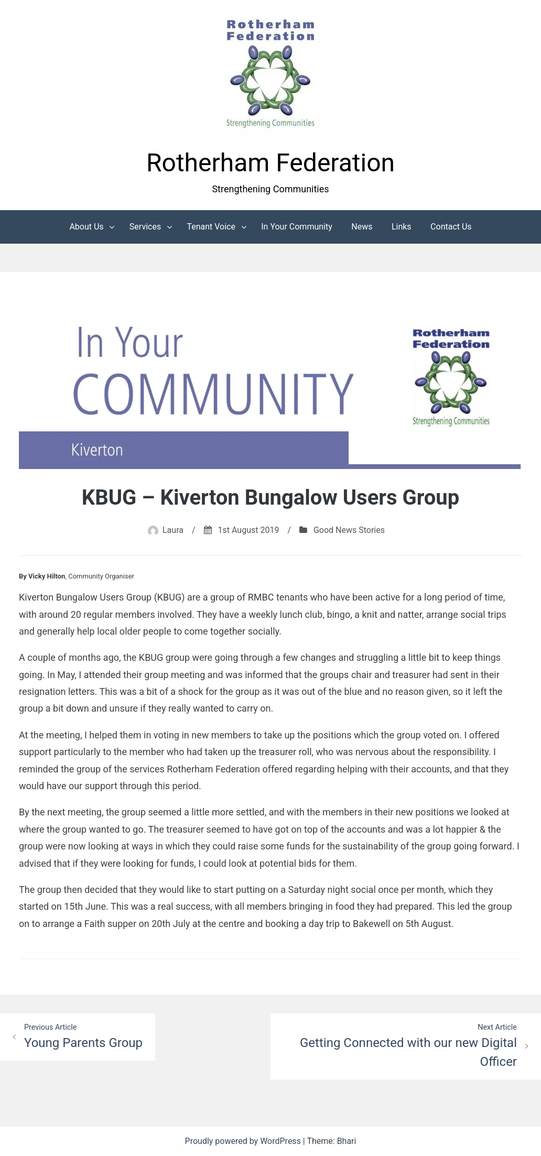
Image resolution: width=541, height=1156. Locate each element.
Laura (173, 530)
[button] (270, 74)
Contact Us (451, 227)
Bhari (346, 1141)
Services (145, 227)
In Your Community (296, 227)
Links (402, 227)
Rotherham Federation (270, 163)
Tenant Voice (211, 227)
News (361, 227)
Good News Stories (349, 530)
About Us (86, 227)
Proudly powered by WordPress (244, 1141)
